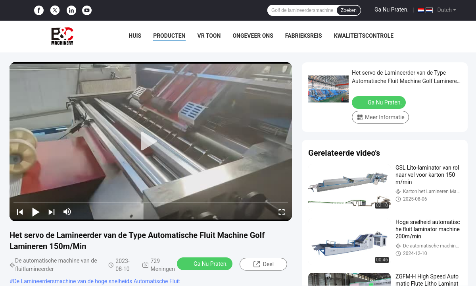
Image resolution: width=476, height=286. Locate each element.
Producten (169, 36)
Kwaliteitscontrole (364, 36)
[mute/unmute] (67, 212)
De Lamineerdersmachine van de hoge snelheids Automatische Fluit (96, 281)
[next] (52, 212)
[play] (151, 141)
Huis (135, 36)
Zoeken (349, 10)
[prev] (20, 212)
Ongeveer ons (252, 36)
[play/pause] (36, 212)
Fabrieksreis (303, 36)
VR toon (209, 36)
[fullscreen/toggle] (282, 212)
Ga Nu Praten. (391, 9)
